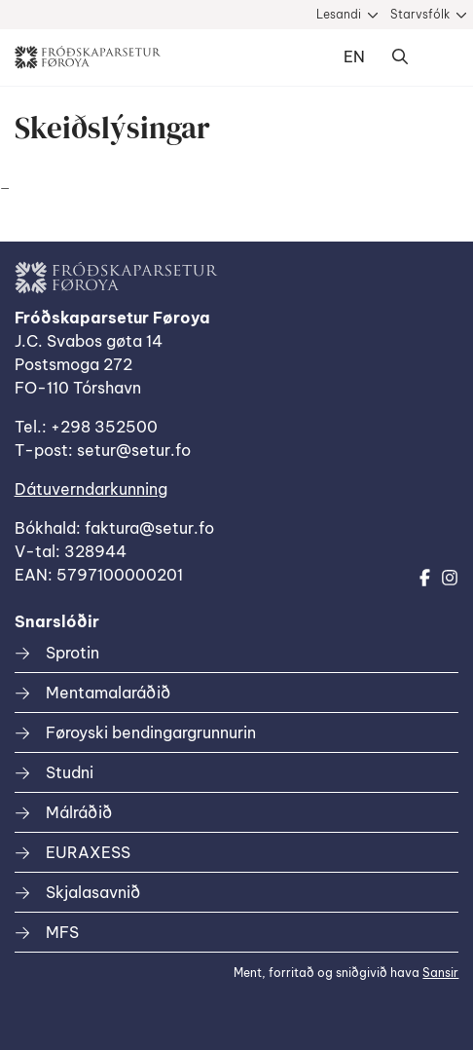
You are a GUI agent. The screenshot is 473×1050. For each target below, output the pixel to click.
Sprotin (72, 652)
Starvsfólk (420, 14)
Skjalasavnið (93, 892)
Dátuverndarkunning (91, 489)
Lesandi (338, 14)
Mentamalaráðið (108, 692)
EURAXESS (88, 852)
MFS (62, 932)
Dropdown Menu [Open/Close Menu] (438, 57)
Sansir (440, 972)
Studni (69, 772)
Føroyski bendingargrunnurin (151, 732)
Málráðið (79, 812)
